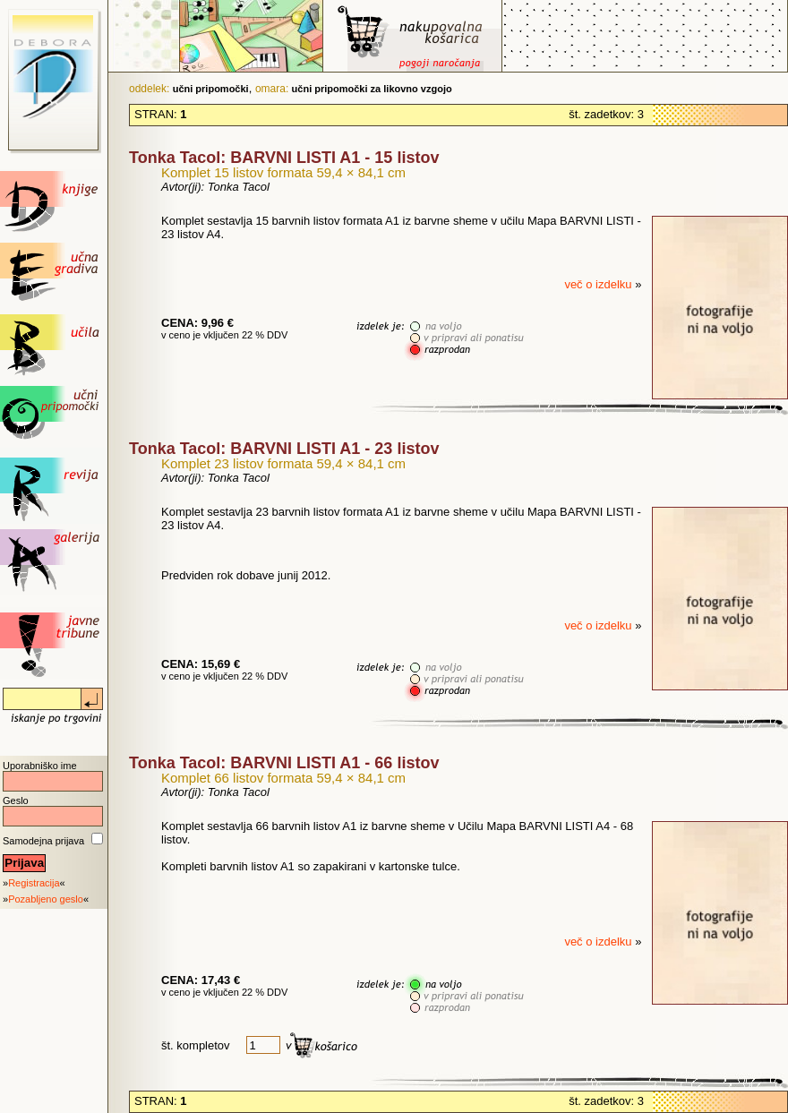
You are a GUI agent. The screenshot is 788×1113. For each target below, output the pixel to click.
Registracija (33, 883)
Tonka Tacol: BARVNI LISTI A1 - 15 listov (284, 158)
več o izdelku (599, 284)
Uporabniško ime (40, 765)
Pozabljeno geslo (45, 899)
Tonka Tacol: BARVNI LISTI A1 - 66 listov (284, 763)
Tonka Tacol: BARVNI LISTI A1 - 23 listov (284, 449)
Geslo (16, 800)
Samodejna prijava (43, 840)
